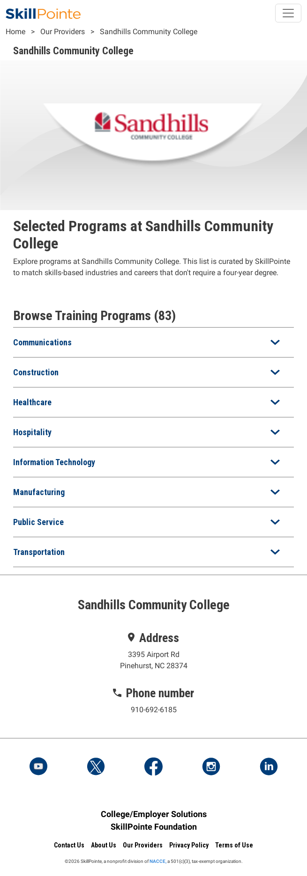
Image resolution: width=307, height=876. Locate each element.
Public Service (38, 522)
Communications (42, 342)
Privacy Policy (189, 845)
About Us (103, 845)
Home (15, 31)
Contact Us (69, 845)
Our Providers (62, 31)
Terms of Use (234, 845)
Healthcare (32, 402)
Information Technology (54, 462)
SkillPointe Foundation (154, 827)
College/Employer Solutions (154, 814)
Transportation (39, 552)
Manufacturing (39, 492)
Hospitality (32, 432)
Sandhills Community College (148, 31)
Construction (36, 372)
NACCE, (158, 861)
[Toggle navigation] (288, 13)
